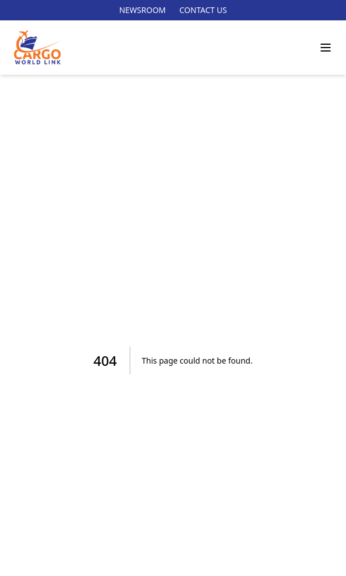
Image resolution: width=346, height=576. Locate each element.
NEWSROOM (142, 10)
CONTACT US (203, 10)
